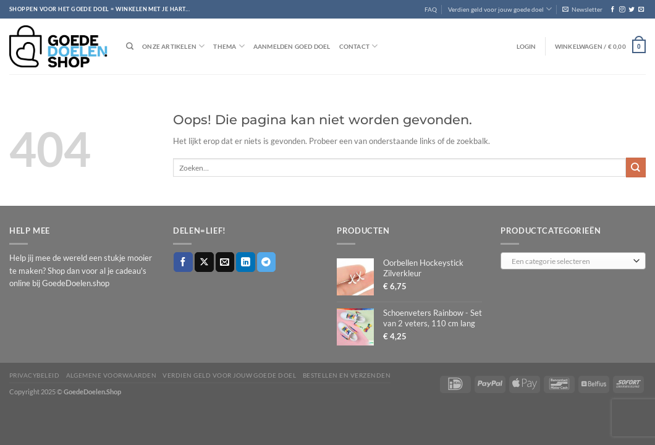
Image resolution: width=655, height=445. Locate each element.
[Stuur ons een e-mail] (641, 9)
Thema (228, 46)
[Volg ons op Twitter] (631, 9)
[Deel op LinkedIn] (245, 261)
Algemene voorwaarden (111, 375)
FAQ (431, 9)
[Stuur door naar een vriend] (225, 261)
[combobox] (573, 260)
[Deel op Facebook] (183, 261)
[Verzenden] (636, 167)
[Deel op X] (204, 261)
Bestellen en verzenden (347, 375)
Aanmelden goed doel (292, 46)
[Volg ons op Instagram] (622, 9)
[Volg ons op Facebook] (612, 9)
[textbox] (571, 261)
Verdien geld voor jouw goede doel (500, 9)
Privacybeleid (34, 375)
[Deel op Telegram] (266, 261)
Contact (358, 46)
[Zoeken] (129, 46)
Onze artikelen (173, 46)
